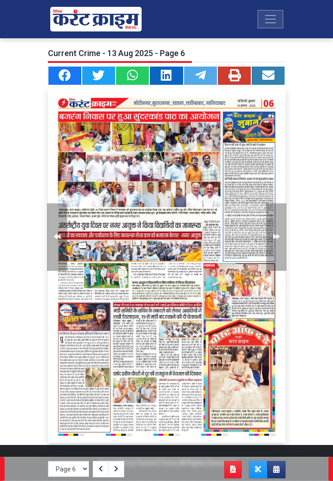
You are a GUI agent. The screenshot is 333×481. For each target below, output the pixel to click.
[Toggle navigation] (270, 19)
